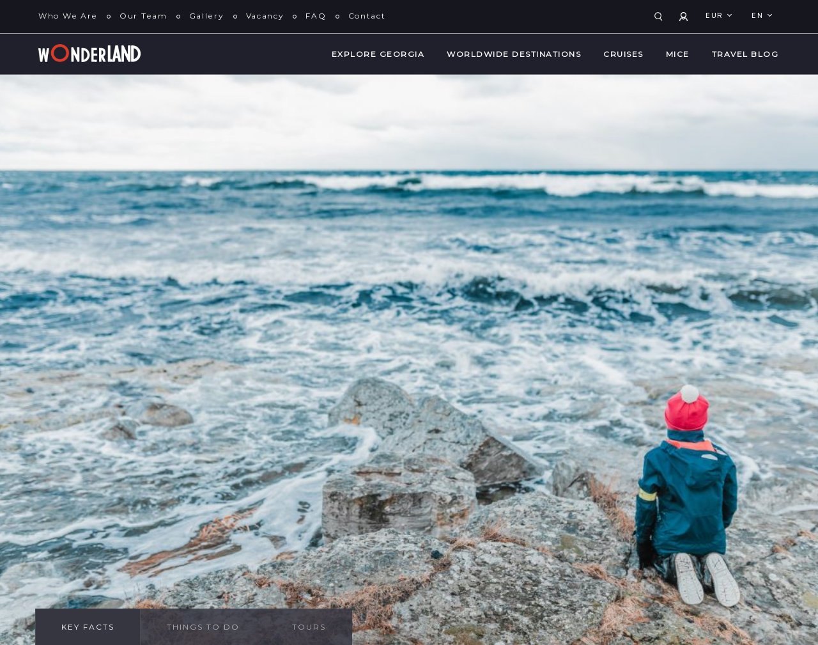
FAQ (315, 15)
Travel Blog (745, 54)
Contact (367, 15)
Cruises (623, 54)
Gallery (206, 15)
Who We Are (68, 15)
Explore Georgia (378, 54)
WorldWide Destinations (514, 54)
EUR (716, 16)
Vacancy (265, 15)
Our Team (143, 15)
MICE (678, 54)
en (759, 16)
